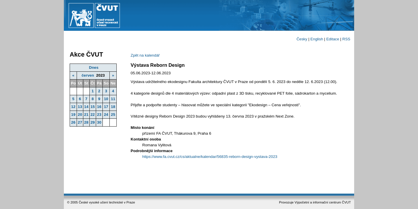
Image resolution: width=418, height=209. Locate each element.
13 (80, 107)
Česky (301, 39)
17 (106, 107)
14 (86, 107)
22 (93, 114)
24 (106, 114)
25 (113, 114)
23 (99, 114)
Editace (332, 39)
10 (106, 99)
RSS (346, 39)
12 (73, 107)
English (316, 39)
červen (88, 75)
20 (80, 114)
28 (86, 122)
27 (80, 122)
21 (86, 114)
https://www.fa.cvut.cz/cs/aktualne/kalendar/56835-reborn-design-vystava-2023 (209, 156)
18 (113, 107)
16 (99, 107)
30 (99, 122)
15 (93, 107)
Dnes (94, 67)
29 (93, 122)
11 (113, 99)
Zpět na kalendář (145, 55)
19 (73, 114)
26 (73, 122)
